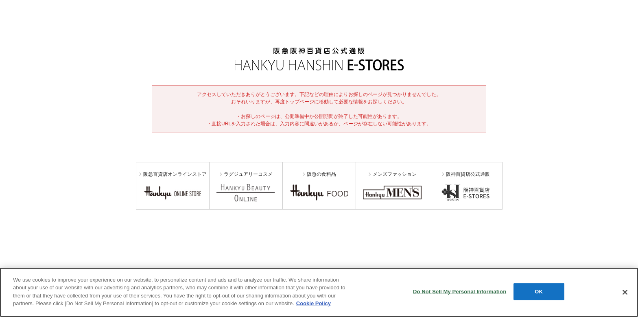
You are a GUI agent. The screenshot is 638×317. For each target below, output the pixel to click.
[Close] (625, 292)
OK (539, 292)
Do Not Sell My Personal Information (459, 292)
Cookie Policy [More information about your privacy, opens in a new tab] (313, 303)
